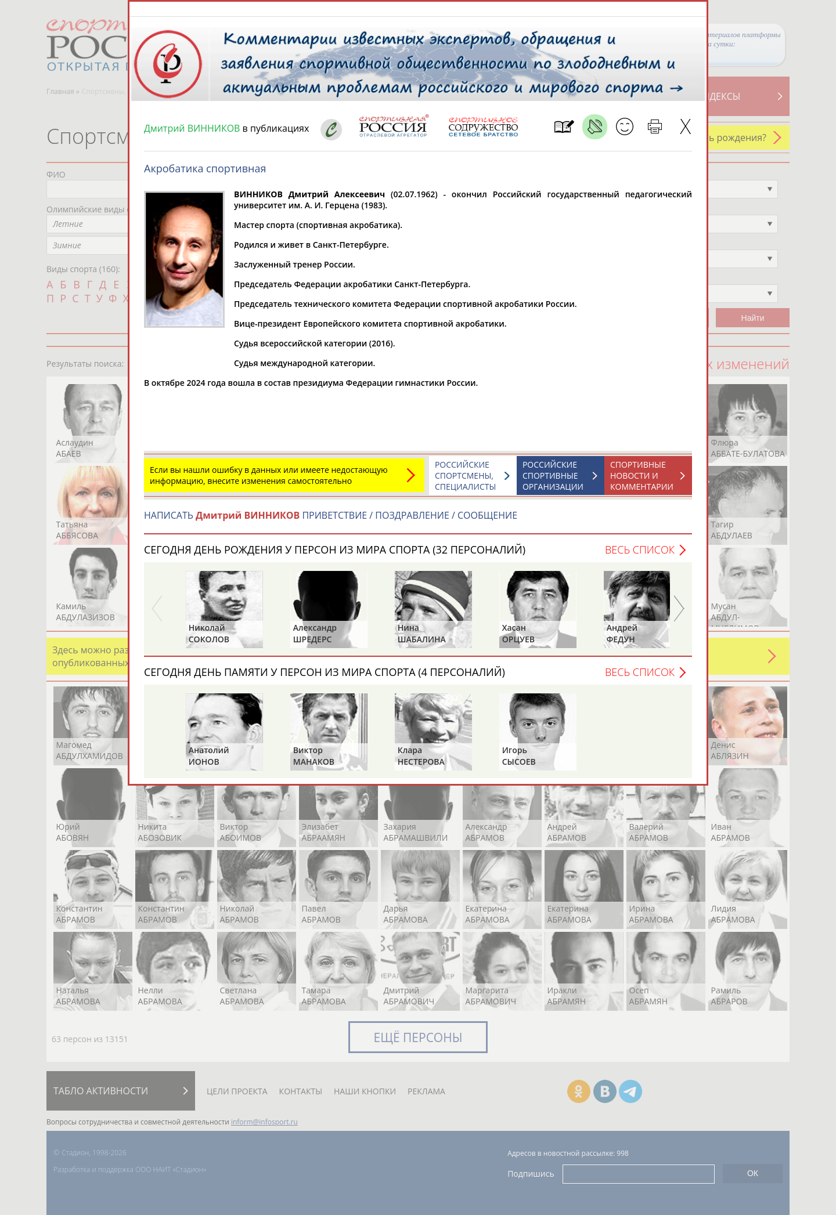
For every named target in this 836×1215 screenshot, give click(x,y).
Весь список (640, 555)
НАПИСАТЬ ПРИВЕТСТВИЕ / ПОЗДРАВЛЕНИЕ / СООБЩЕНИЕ (330, 521)
